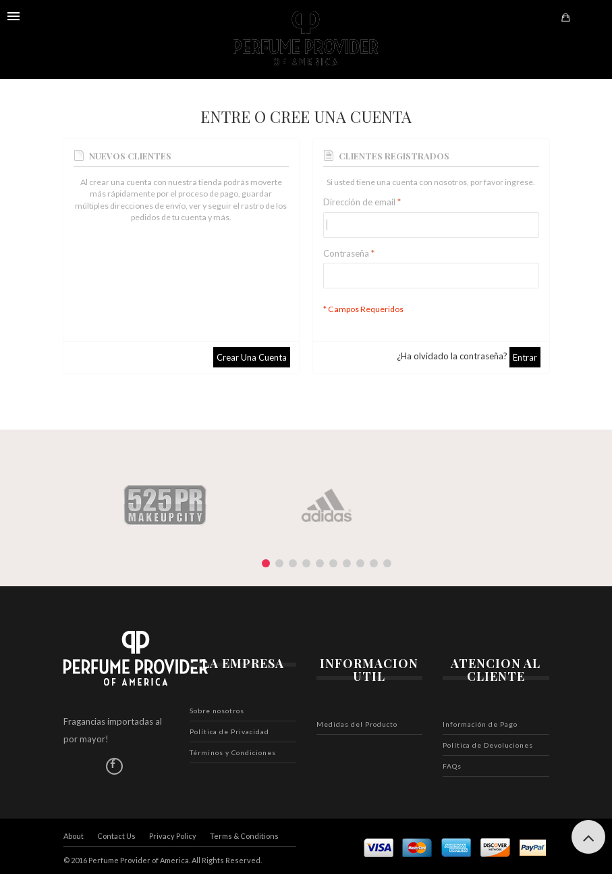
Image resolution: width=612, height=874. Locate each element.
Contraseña (346, 253)
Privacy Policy (172, 835)
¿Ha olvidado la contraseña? (452, 356)
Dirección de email (359, 202)
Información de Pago (480, 724)
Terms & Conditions (244, 835)
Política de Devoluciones (488, 745)
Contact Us (116, 835)
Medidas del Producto (356, 724)
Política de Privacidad (229, 731)
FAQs (452, 766)
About (73, 835)
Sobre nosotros (217, 710)
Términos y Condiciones (233, 752)
